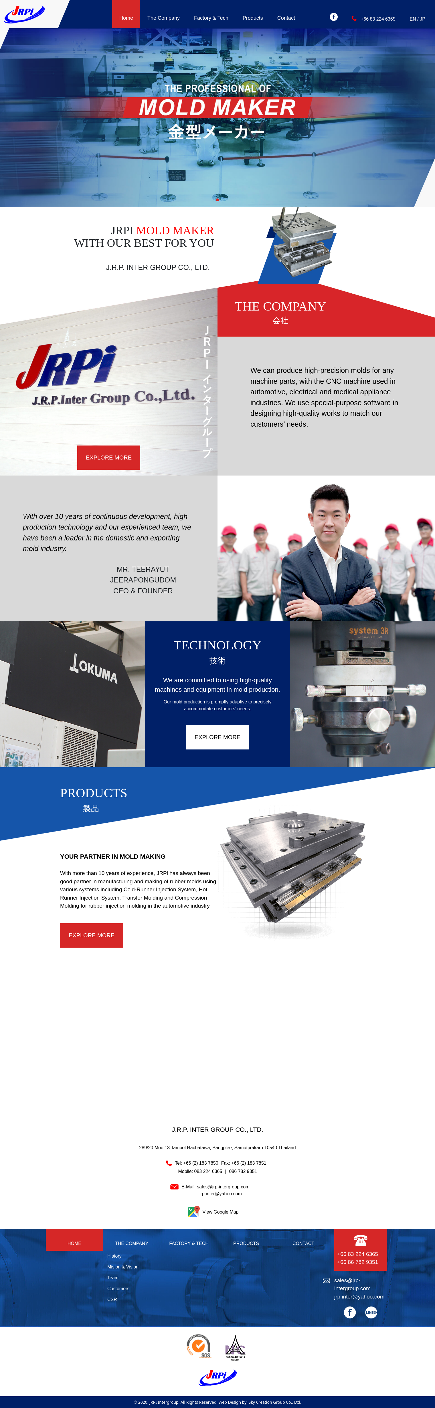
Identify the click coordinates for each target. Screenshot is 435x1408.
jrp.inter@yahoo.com (220, 1193)
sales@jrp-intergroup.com (223, 1186)
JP (422, 19)
